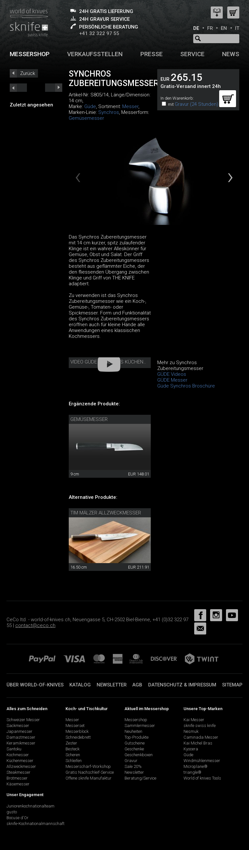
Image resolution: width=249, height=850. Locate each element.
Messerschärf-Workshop (88, 766)
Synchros (108, 112)
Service (192, 54)
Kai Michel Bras (198, 743)
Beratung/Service (140, 778)
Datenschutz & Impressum (182, 685)
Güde (90, 106)
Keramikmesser (20, 743)
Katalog (80, 685)
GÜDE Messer (172, 380)
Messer (130, 106)
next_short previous (18, 87)
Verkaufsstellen (95, 54)
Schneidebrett (78, 737)
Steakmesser (18, 772)
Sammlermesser (139, 725)
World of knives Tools (202, 778)
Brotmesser (17, 778)
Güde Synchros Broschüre (186, 386)
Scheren (72, 754)
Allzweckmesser (21, 766)
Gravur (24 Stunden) (196, 104)
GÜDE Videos (171, 374)
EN (224, 28)
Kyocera (191, 748)
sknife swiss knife (200, 725)
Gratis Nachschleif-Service (89, 772)
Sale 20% (133, 766)
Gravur (130, 760)
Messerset (75, 725)
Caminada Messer (201, 737)
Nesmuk (191, 731)
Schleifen (73, 760)
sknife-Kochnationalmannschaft (35, 823)
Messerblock (77, 731)
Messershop (30, 54)
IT (237, 28)
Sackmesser (17, 725)
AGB (137, 685)
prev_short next (53, 87)
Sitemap (232, 685)
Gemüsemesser (86, 118)
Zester (71, 743)
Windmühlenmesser (202, 760)
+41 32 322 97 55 (99, 33)
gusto (11, 811)
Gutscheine (134, 743)
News (230, 54)
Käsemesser (18, 784)
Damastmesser (20, 737)
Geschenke (134, 748)
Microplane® (196, 766)
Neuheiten (133, 731)
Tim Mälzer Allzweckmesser (105, 513)
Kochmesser (17, 754)
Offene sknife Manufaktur (88, 778)
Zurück (27, 73)
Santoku (13, 748)
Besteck (72, 748)
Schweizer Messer (23, 719)
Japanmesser (19, 731)
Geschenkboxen (138, 754)
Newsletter (112, 685)
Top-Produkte (136, 737)
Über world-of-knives (35, 685)
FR (210, 28)
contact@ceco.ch (35, 625)
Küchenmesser (19, 760)
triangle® (192, 772)
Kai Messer (194, 719)
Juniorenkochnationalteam (30, 806)
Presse (151, 54)
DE (196, 28)
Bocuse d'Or (17, 817)
